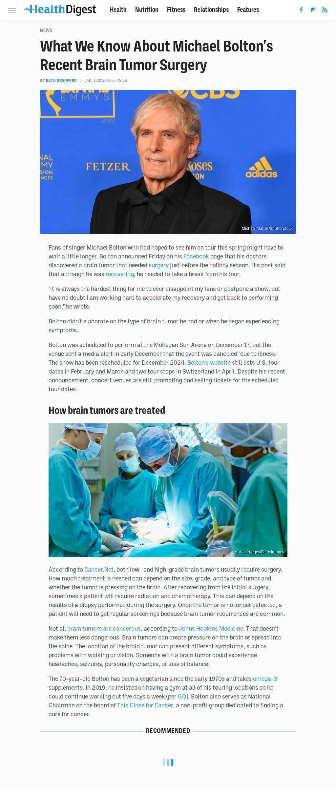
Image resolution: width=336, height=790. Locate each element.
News (46, 30)
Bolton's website (209, 362)
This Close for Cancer (145, 705)
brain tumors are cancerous (104, 628)
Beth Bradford (61, 80)
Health (118, 9)
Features (248, 9)
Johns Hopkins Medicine (211, 628)
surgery (159, 265)
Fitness (176, 9)
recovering (120, 273)
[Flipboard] (313, 11)
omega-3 (265, 678)
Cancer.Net (99, 569)
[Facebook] (301, 11)
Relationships (211, 9)
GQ (182, 696)
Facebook (196, 256)
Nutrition (146, 9)
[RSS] (325, 11)
